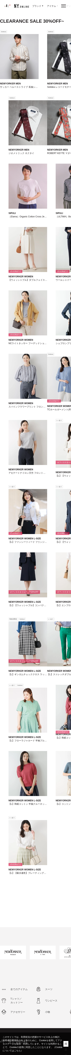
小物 (47, 1012)
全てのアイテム (19, 989)
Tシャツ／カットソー (16, 1000)
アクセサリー (17, 1012)
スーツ (48, 989)
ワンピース (51, 1000)
